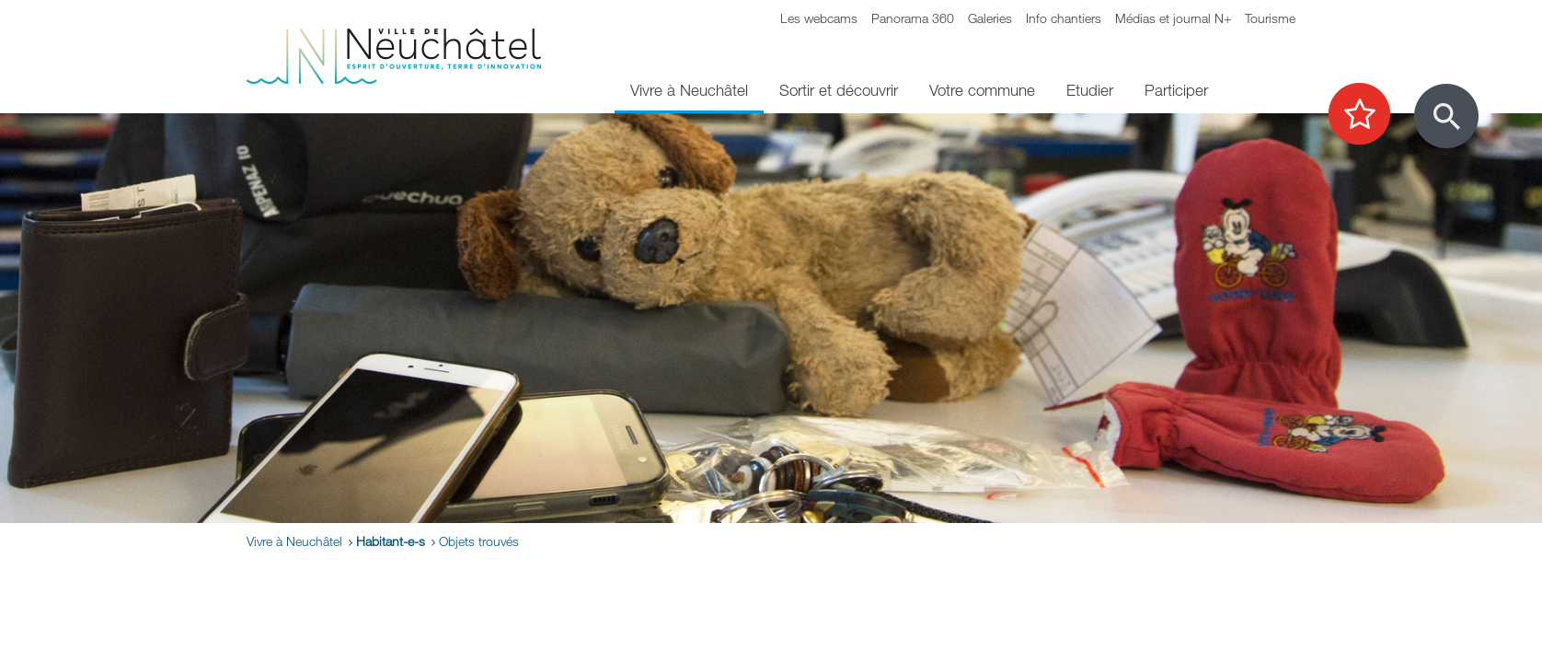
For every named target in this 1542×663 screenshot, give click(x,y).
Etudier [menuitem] (1089, 89)
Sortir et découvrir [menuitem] (838, 89)
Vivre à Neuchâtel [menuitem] (689, 89)
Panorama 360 (912, 18)
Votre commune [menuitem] (982, 89)
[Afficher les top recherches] (1369, 115)
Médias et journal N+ (1173, 18)
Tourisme (1270, 18)
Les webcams (818, 18)
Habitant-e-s (390, 541)
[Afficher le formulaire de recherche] (1446, 116)
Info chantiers (1063, 18)
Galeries (990, 18)
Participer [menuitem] (1176, 89)
